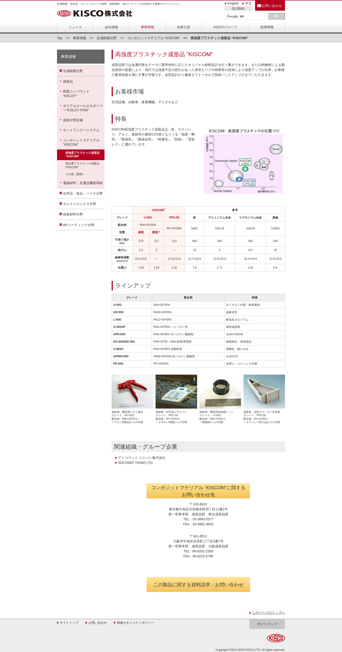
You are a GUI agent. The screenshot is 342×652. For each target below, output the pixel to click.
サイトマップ (267, 624)
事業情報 (147, 27)
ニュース (75, 27)
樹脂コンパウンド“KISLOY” (76, 93)
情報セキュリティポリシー (135, 622)
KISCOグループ (225, 27)
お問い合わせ (272, 6)
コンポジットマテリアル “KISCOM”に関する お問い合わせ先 (198, 491)
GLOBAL (238, 8)
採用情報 (267, 27)
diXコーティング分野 (78, 225)
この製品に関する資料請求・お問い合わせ (198, 584)
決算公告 (183, 27)
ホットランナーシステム (81, 130)
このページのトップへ (268, 613)
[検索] (244, 16)
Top (59, 38)
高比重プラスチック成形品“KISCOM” (82, 165)
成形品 (68, 81)
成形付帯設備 (73, 120)
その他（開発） (75, 174)
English (233, 3)
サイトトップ (69, 622)
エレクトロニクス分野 (79, 204)
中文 (248, 3)
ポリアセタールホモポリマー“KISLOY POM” (83, 108)
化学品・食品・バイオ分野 (83, 193)
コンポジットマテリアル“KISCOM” (81, 142)
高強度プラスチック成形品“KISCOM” (82, 154)
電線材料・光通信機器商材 (83, 183)
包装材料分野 (73, 214)
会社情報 (111, 27)
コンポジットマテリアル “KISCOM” (153, 38)
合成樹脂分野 (107, 38)
